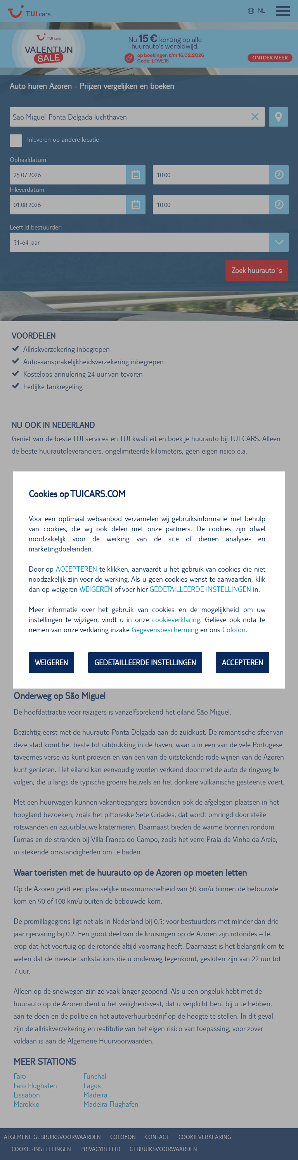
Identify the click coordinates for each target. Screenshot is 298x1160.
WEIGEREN (96, 589)
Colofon (234, 629)
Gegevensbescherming (165, 629)
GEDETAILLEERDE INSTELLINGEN (200, 589)
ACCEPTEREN (76, 569)
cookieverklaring (176, 619)
